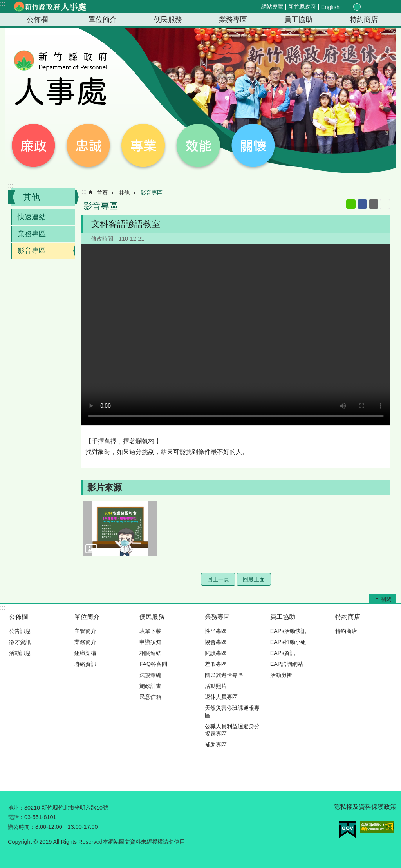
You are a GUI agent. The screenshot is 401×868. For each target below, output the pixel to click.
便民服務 (168, 20)
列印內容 (385, 204)
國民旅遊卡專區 (224, 675)
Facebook (362, 204)
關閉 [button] (386, 599)
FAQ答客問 (153, 664)
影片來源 (104, 487)
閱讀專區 (216, 653)
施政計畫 (150, 686)
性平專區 (216, 631)
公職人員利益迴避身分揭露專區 (232, 730)
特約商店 (364, 20)
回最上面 (254, 579)
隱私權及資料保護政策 (365, 806)
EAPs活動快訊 (288, 631)
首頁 (102, 193)
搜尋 (384, 7)
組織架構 (85, 653)
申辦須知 (150, 642)
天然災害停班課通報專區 (232, 711)
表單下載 (150, 631)
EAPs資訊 (282, 653)
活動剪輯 (281, 675)
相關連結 (150, 653)
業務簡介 (85, 642)
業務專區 (233, 20)
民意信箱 (150, 697)
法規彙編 (150, 675)
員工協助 (298, 20)
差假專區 (216, 664)
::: (2, 3)
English (330, 7)
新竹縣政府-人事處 (50, 6)
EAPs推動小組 (288, 642)
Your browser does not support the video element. (235, 334)
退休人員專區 (221, 697)
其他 (31, 197)
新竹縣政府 (302, 7)
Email (373, 204)
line (351, 204)
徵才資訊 (20, 642)
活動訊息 (20, 653)
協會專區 (216, 642)
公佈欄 (37, 20)
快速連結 (32, 217)
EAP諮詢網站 (286, 664)
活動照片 (216, 686)
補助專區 (216, 744)
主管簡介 (85, 631)
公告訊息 (20, 631)
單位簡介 (103, 20)
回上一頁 (218, 579)
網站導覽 (272, 7)
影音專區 (32, 251)
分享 (374, 7)
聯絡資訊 (85, 664)
